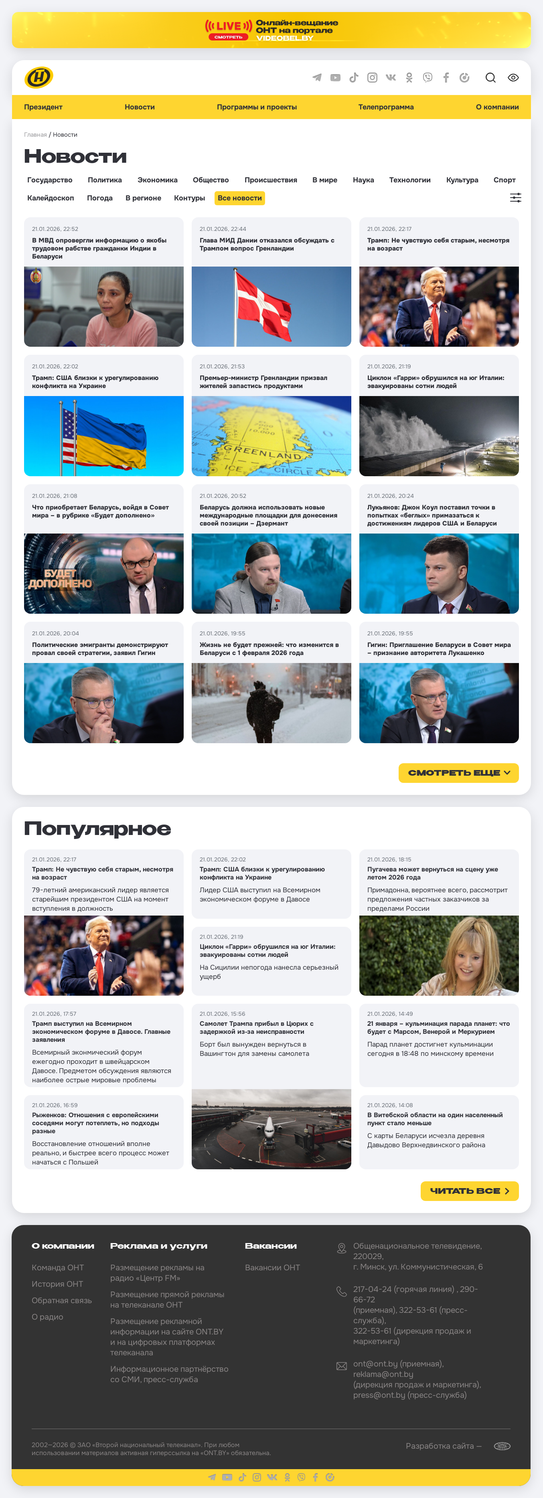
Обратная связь (62, 1301)
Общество (211, 180)
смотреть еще (454, 774)
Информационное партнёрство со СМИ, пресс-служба (169, 1374)
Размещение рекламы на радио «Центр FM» (157, 1273)
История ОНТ (57, 1284)
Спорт (505, 180)
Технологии (410, 180)
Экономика (158, 180)
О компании (497, 107)
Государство (50, 180)
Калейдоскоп (50, 198)
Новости (140, 107)
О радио (47, 1317)
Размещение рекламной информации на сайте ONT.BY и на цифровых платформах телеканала (166, 1337)
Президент (43, 107)
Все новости (240, 198)
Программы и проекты (257, 107)
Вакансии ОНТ (272, 1268)
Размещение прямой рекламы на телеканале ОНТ (167, 1300)
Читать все (465, 1192)
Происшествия (271, 180)
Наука (363, 180)
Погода (100, 198)
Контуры (189, 198)
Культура (462, 180)
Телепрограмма (386, 107)
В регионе (143, 198)
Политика (105, 180)
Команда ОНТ (58, 1268)
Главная (35, 135)
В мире (324, 180)
